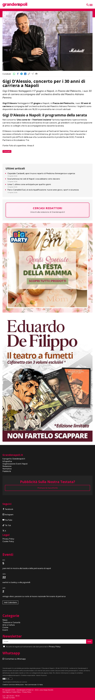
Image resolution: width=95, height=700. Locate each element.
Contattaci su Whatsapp (14, 659)
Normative (7, 469)
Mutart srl (30, 690)
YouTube (7, 520)
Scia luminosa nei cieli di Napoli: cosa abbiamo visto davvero (33, 179)
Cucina (5, 627)
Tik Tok (6, 525)
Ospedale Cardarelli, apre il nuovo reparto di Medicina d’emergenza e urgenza (41, 173)
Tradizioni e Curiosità (11, 622)
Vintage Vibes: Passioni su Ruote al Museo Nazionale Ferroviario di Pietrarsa (34, 596)
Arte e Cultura (8, 625)
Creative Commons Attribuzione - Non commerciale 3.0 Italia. (22, 684)
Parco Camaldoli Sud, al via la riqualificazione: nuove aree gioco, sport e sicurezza (43, 190)
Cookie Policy (8, 541)
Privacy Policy (8, 539)
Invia (89, 641)
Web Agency (6, 692)
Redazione (7, 466)
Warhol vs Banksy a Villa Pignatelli (16, 582)
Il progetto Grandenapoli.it (13, 459)
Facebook (7, 509)
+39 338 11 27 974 (8, 698)
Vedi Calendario (10, 602)
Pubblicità (6, 471)
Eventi (5, 630)
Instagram (7, 514)
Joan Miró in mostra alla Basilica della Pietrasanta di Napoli (26, 568)
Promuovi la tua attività (47, 488)
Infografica (7, 461)
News (4, 620)
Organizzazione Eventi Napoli (14, 464)
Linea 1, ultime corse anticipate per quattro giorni (29, 184)
